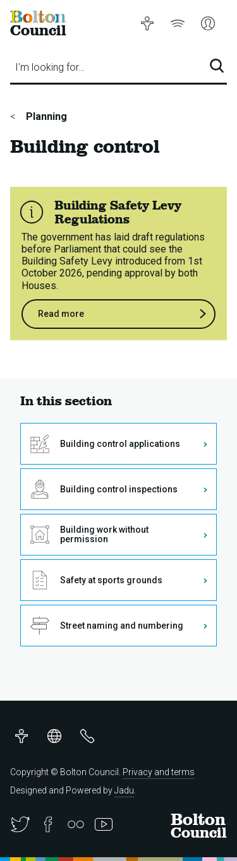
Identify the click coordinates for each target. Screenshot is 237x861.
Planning (45, 116)
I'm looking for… (50, 67)
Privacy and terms (159, 772)
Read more (122, 314)
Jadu (124, 790)
